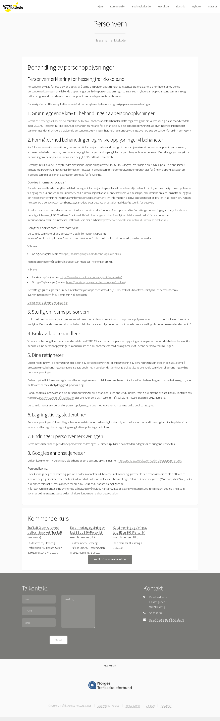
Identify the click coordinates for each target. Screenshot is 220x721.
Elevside (180, 6)
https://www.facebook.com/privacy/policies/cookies (90, 277)
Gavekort (163, 6)
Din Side (150, 705)
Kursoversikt (117, 6)
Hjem (100, 6)
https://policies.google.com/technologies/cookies (91, 254)
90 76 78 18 (155, 613)
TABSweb (102, 705)
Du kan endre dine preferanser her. (48, 302)
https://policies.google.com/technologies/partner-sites (149, 460)
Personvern (166, 705)
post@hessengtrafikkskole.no (56, 397)
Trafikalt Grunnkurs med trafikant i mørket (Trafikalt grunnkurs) (45, 532)
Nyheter (197, 6)
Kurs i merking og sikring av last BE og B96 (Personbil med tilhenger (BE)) (87, 532)
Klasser (212, 6)
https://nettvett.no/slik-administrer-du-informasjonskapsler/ (134, 220)
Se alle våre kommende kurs (110, 559)
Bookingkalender (142, 6)
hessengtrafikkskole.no (52, 121)
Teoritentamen (132, 705)
